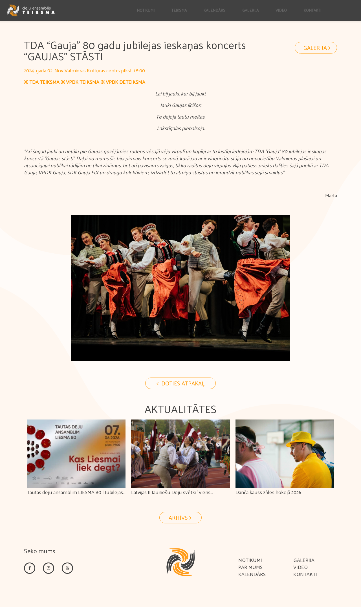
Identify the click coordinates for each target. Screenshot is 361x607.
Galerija (317, 48)
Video (300, 566)
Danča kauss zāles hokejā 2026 (268, 492)
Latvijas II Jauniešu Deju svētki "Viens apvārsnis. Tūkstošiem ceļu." (170, 496)
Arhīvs (181, 517)
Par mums (250, 566)
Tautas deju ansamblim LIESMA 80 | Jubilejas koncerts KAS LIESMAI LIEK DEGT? (75, 496)
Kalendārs (252, 573)
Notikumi (250, 559)
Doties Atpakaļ (180, 383)
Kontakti (305, 573)
